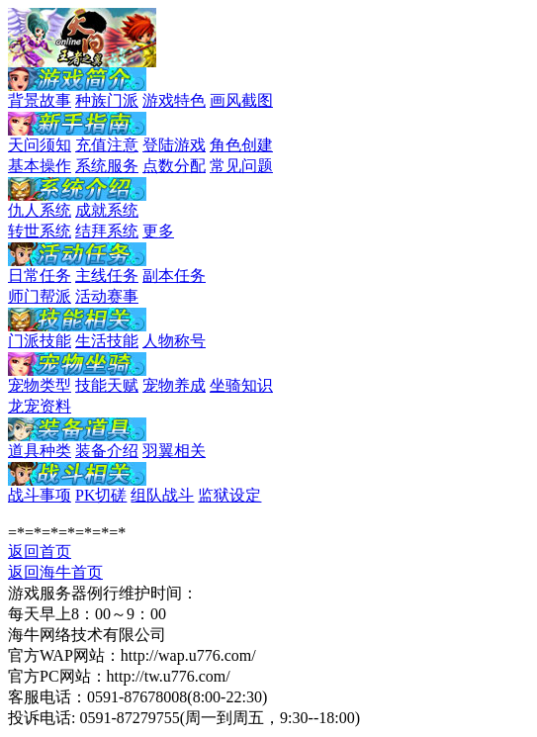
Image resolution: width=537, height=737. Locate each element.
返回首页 (39, 551)
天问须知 (39, 145)
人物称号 (174, 340)
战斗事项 (39, 495)
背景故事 (39, 100)
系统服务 (106, 165)
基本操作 (39, 165)
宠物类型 (39, 385)
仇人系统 (39, 210)
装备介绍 (106, 450)
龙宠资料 (39, 406)
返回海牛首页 (55, 572)
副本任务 (174, 275)
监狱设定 (229, 495)
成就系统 (106, 210)
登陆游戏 (174, 145)
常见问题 (241, 165)
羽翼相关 (174, 450)
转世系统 (39, 231)
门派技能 (39, 340)
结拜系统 (106, 231)
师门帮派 (39, 296)
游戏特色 (174, 100)
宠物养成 (174, 385)
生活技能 (106, 340)
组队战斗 (162, 495)
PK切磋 (101, 495)
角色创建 (241, 145)
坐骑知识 (241, 385)
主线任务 (106, 275)
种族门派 (106, 100)
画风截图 (241, 100)
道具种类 (39, 450)
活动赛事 (106, 296)
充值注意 (106, 145)
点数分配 (174, 165)
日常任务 (39, 275)
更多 (158, 231)
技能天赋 (106, 385)
